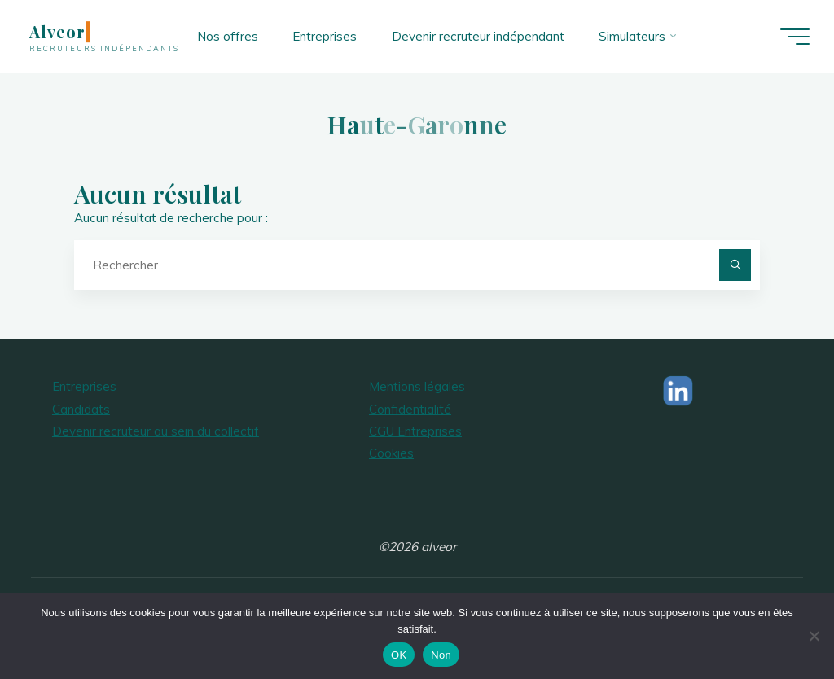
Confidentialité (410, 409)
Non (441, 655)
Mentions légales (417, 386)
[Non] (813, 636)
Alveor (57, 31)
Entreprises (84, 386)
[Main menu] (795, 36)
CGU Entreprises (415, 431)
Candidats (81, 409)
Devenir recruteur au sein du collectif (155, 431)
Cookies (391, 453)
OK (398, 655)
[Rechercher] (735, 265)
